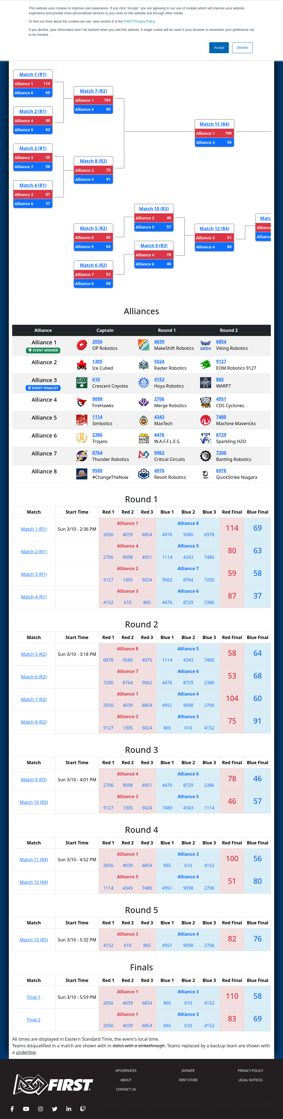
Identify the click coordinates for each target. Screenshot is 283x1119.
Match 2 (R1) (32, 111)
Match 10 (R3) (154, 209)
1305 (97, 361)
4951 (221, 399)
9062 (159, 453)
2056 (97, 342)
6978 (221, 471)
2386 (97, 435)
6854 (221, 342)
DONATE (188, 1070)
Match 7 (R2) (93, 91)
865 (220, 379)
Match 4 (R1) (32, 185)
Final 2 (34, 1020)
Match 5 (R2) (93, 228)
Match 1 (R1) (32, 74)
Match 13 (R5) (34, 940)
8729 (221, 435)
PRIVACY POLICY (250, 1070)
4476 (159, 435)
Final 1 (34, 997)
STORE (188, 1080)
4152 (159, 379)
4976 (159, 471)
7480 (221, 417)
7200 (221, 453)
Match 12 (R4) (214, 229)
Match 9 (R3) (153, 246)
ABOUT (126, 1080)
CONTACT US (126, 1089)
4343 (159, 417)
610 (96, 379)
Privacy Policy (139, 21)
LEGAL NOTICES (250, 1080)
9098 (97, 399)
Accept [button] (219, 48)
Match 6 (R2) (93, 265)
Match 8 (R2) (93, 161)
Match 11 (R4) (214, 124)
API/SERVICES (126, 1070)
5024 (159, 361)
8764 (97, 453)
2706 (159, 399)
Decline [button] (242, 48)
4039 (159, 342)
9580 (97, 471)
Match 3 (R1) (32, 148)
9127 (221, 361)
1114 (97, 417)
